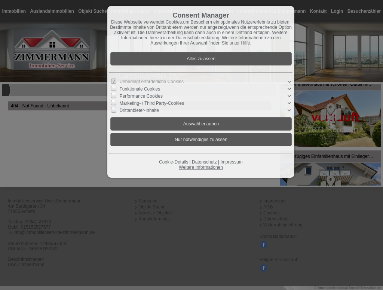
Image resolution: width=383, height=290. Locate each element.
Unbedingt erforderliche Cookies (152, 81)
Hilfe (245, 43)
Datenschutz (204, 162)
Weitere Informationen (201, 167)
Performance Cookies (141, 96)
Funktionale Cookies (140, 88)
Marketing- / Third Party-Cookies (152, 103)
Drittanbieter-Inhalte (139, 110)
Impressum (231, 162)
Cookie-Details (173, 162)
